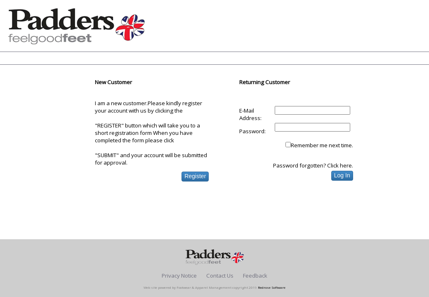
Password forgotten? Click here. (313, 165)
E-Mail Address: (250, 114)
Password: (252, 131)
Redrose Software (271, 287)
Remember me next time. (322, 145)
